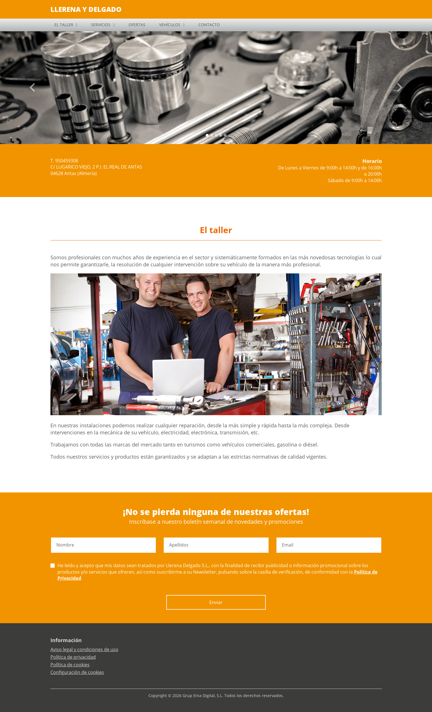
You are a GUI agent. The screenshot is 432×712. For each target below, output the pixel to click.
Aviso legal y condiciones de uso (84, 649)
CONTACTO (209, 24)
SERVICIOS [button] (100, 24)
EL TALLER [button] (63, 24)
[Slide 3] (220, 135)
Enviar (216, 602)
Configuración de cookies (77, 672)
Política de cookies (70, 665)
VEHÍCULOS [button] (169, 24)
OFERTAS (137, 24)
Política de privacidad (73, 657)
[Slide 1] (211, 135)
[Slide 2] (216, 135)
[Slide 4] (225, 135)
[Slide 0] (207, 135)
